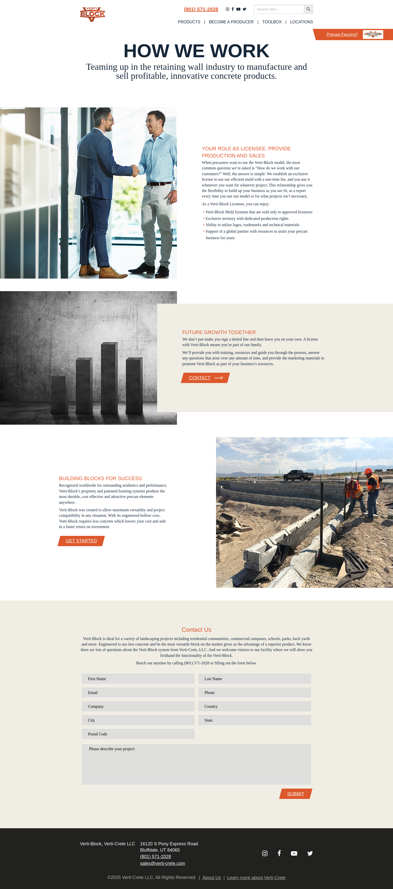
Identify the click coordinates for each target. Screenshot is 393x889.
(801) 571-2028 (201, 9)
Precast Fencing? (355, 34)
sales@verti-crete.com (162, 863)
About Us (212, 877)
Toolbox (272, 22)
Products (189, 22)
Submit (295, 793)
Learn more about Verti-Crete (256, 877)
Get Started (81, 540)
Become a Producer (231, 22)
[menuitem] (189, 22)
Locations (301, 22)
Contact (205, 377)
